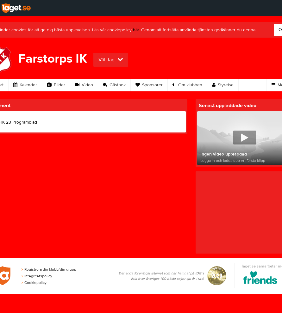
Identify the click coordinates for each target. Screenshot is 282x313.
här (136, 30)
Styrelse (223, 85)
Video (84, 85)
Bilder (56, 85)
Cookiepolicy (34, 282)
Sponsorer (149, 85)
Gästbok (114, 85)
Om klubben (187, 85)
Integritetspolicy (37, 276)
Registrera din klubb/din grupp (49, 269)
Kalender (25, 85)
